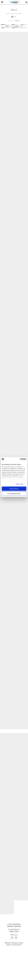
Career (17, 931)
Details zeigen (19, 484)
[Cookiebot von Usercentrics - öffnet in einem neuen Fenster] (20, 459)
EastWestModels (16, 924)
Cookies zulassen (14, 488)
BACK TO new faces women (14, 13)
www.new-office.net (16, 945)
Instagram (17, 20)
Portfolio (10, 20)
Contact (11, 931)
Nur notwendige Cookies (14, 493)
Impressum (10, 926)
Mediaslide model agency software (14, 943)
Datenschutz (17, 926)
